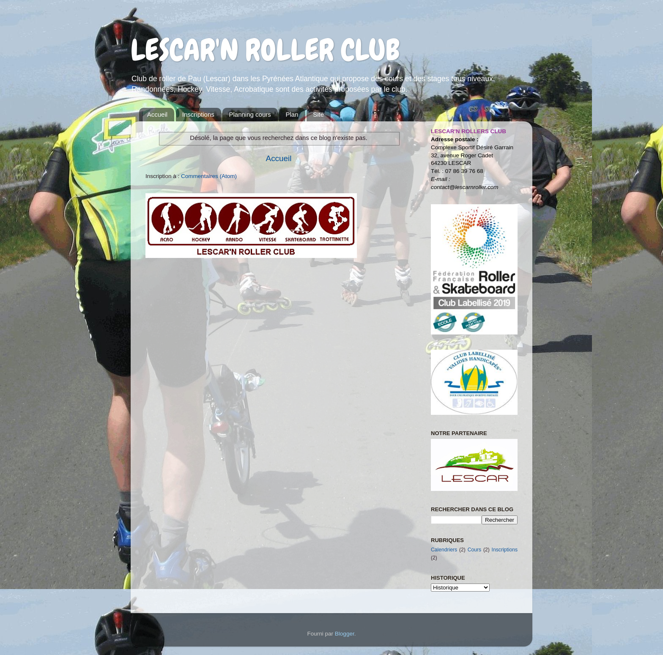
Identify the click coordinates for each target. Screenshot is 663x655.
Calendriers (444, 550)
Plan (291, 114)
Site (318, 114)
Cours (474, 550)
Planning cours (250, 114)
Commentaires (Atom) (209, 176)
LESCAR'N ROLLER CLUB (265, 50)
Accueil (157, 114)
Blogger (344, 633)
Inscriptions (198, 114)
